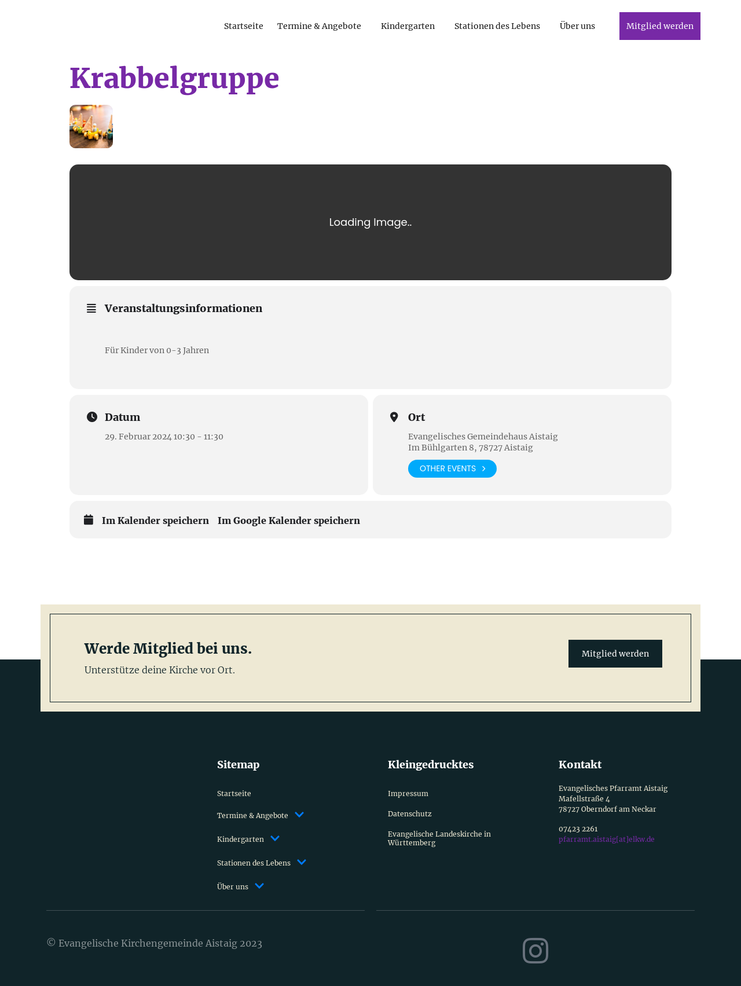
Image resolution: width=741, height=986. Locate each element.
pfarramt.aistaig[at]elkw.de (607, 839)
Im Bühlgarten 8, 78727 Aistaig (470, 447)
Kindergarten (408, 26)
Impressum (408, 793)
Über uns (577, 26)
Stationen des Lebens (497, 26)
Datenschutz (410, 813)
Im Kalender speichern (155, 520)
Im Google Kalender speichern (289, 520)
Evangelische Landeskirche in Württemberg (439, 838)
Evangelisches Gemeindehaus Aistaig (483, 436)
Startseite (243, 26)
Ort (416, 417)
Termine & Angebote (319, 26)
